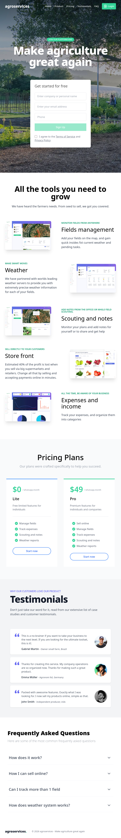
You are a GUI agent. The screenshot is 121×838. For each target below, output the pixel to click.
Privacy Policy (42, 140)
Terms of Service (65, 136)
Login (109, 6)
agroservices (17, 6)
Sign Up (60, 127)
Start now (32, 551)
